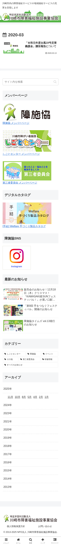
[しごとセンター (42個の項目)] (14, 354)
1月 (47, 397)
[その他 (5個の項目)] (10, 359)
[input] (30, 81)
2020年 (7, 429)
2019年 (7, 437)
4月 (35, 397)
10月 (17, 397)
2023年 (7, 413)
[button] (55, 82)
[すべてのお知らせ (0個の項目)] (30, 365)
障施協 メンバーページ (16, 123)
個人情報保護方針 (16, 526)
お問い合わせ (45, 526)
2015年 (7, 470)
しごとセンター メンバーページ (21, 154)
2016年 (7, 462)
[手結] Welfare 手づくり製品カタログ (24, 226)
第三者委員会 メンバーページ (20, 182)
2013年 (7, 487)
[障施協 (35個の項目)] (33, 354)
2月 (41, 397)
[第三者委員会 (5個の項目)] (29, 359)
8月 (24, 397)
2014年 (7, 478)
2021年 (7, 421)
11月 (10, 397)
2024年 (7, 405)
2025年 (7, 388)
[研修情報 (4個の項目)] (49, 359)
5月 (30, 397)
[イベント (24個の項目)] (49, 354)
